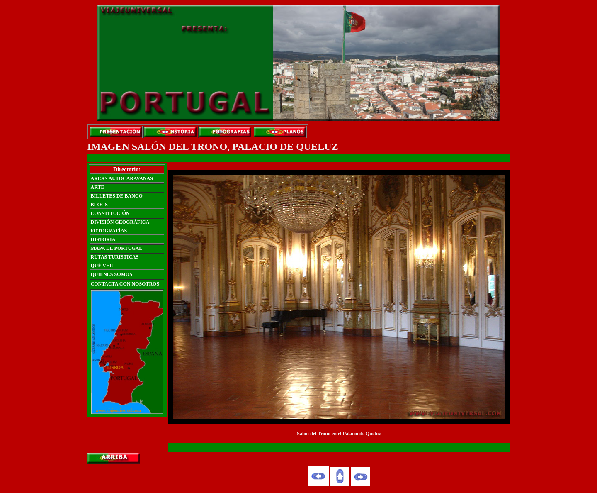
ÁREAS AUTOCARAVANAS (122, 178)
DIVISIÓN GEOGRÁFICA (120, 222)
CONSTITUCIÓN (110, 213)
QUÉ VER (102, 265)
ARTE (97, 187)
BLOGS (99, 204)
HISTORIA (103, 239)
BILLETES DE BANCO (117, 196)
